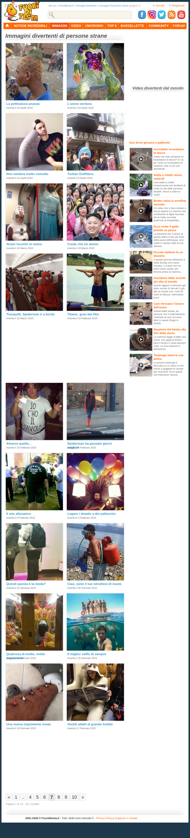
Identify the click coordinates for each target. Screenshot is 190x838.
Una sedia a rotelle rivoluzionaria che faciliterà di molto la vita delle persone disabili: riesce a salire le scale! (169, 188)
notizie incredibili (30, 26)
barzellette (132, 26)
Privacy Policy (104, 818)
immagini (59, 26)
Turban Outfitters (80, 174)
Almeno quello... (18, 443)
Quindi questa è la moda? (26, 584)
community (159, 26)
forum (179, 26)
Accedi (158, 5)
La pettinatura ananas (23, 104)
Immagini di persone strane (114, 5)
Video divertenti (147, 88)
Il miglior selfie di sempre (86, 654)
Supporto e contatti (126, 818)
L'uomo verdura (79, 104)
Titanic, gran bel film (83, 314)
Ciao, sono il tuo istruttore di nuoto (94, 584)
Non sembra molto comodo (27, 174)
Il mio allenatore (18, 514)
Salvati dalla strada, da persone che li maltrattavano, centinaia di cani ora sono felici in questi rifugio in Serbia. (169, 317)
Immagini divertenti (86, 5)
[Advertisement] (34, 349)
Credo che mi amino (82, 244)
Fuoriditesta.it (66, 5)
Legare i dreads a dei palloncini (91, 514)
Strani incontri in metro (24, 244)
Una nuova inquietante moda (28, 724)
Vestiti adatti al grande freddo (90, 724)
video (76, 26)
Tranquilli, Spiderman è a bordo (30, 314)
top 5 (112, 26)
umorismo (94, 26)
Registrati (176, 5)
